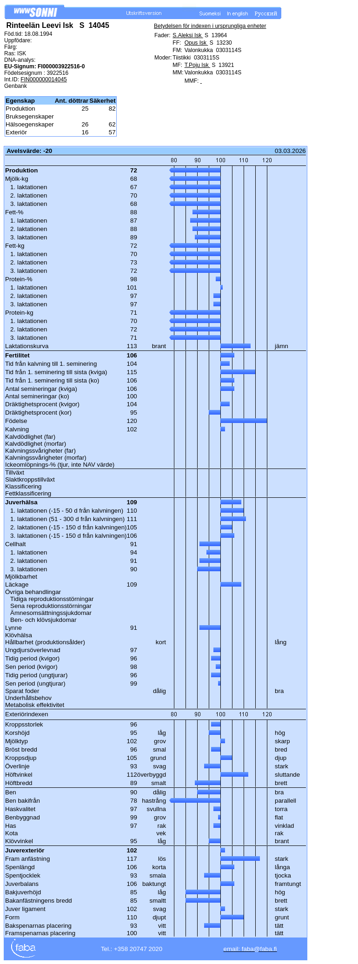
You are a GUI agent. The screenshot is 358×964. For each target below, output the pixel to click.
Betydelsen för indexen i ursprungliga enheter (210, 26)
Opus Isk (196, 43)
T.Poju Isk (197, 65)
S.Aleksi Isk (187, 35)
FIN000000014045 (43, 79)
